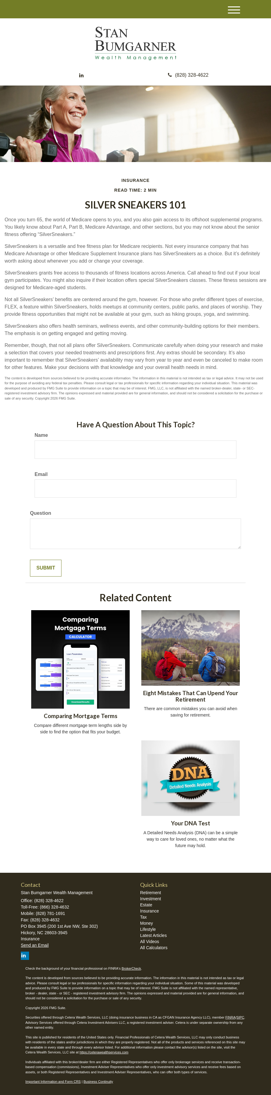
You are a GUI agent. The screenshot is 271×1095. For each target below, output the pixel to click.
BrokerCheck (131, 968)
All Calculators (153, 947)
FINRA (230, 1017)
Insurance (149, 911)
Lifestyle (148, 929)
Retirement (150, 892)
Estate (146, 904)
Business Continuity (98, 1081)
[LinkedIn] (81, 75)
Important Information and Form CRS (53, 1081)
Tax (143, 917)
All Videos (149, 941)
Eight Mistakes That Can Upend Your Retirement (190, 696)
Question (40, 513)
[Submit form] (45, 568)
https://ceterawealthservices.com (104, 1052)
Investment (150, 898)
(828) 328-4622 (188, 75)
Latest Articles (153, 935)
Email (41, 474)
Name (41, 435)
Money (146, 923)
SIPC (240, 1017)
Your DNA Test (190, 823)
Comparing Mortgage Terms (80, 716)
